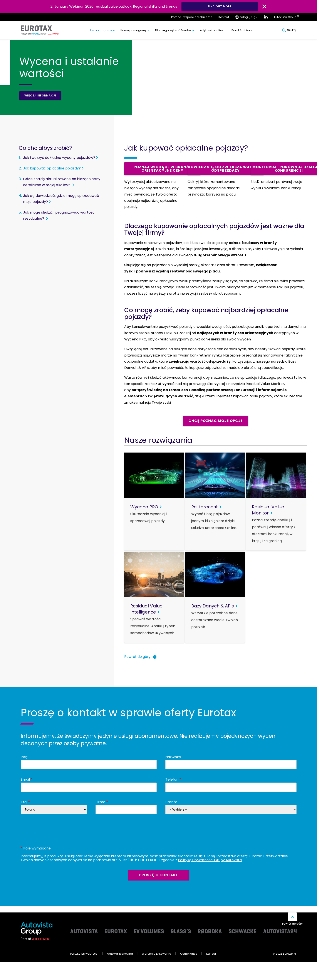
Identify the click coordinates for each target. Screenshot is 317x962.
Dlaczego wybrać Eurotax (173, 30)
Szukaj (289, 30)
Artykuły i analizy (211, 30)
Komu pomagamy (133, 30)
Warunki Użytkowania (156, 953)
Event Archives (241, 30)
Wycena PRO (135, 339)
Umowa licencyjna (120, 953)
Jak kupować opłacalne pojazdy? (52, 168)
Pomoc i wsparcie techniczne (191, 17)
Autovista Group (285, 17)
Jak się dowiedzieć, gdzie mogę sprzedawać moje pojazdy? (61, 198)
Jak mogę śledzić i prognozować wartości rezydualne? (59, 215)
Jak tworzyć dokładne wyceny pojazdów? (59, 157)
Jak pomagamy (100, 30)
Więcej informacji (40, 95)
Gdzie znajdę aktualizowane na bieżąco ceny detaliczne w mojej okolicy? (61, 181)
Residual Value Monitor (265, 383)
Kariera (211, 953)
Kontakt (223, 17)
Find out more (220, 6)
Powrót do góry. (137, 656)
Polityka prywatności (84, 953)
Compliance (188, 953)
